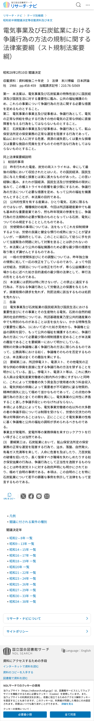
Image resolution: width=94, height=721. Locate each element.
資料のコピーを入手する (18, 672)
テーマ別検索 (35, 15)
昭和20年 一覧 (19, 566)
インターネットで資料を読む (21, 666)
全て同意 (70, 714)
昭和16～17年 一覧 (22, 555)
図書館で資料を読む (15, 678)
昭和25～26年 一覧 (22, 584)
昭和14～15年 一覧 (22, 549)
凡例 (12, 515)
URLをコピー (9, 496)
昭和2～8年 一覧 (21, 538)
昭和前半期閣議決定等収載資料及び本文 (27, 20)
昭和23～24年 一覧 (22, 578)
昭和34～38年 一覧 (22, 601)
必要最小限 (25, 714)
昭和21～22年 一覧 (22, 572)
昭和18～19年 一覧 (22, 561)
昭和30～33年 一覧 (22, 595)
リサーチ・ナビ (12, 15)
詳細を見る (67, 703)
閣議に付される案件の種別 (28, 521)
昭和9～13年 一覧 (21, 543)
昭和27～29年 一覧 (22, 590)
